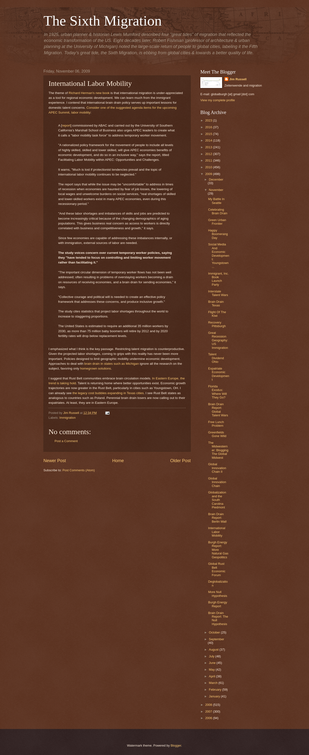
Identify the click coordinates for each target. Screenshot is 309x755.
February (215, 689)
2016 (209, 127)
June (213, 663)
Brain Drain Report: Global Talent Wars (218, 409)
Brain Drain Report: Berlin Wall (217, 517)
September (216, 639)
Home (118, 460)
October (215, 632)
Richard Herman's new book (89, 93)
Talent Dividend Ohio (216, 358)
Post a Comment (66, 441)
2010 (209, 167)
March (213, 683)
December (216, 179)
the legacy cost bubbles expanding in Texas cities (108, 393)
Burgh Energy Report (217, 604)
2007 (209, 711)
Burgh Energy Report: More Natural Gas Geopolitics (218, 549)
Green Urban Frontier (217, 221)
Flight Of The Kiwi (217, 313)
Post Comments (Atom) (79, 470)
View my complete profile (217, 100)
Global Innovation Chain (217, 482)
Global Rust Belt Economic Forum (216, 569)
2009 (209, 174)
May (212, 669)
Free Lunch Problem (216, 423)
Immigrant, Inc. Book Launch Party (218, 279)
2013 (209, 147)
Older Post (180, 460)
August (214, 649)
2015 (209, 134)
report (66, 125)
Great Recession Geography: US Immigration (218, 340)
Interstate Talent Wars (218, 293)
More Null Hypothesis (217, 593)
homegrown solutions (95, 368)
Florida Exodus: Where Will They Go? (217, 391)
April (212, 676)
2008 (209, 705)
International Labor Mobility (216, 531)
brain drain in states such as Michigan (111, 363)
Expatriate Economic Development (218, 374)
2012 (209, 154)
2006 (209, 718)
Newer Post (54, 460)
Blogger (176, 745)
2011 (209, 160)
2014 (209, 140)
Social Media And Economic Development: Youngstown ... (218, 256)
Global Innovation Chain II (217, 467)
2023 (209, 120)
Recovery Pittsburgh (217, 324)
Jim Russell (238, 79)
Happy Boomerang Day (218, 234)
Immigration (67, 417)
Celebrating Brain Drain (217, 211)
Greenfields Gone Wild (217, 434)
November (216, 190)
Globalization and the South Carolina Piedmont (217, 500)
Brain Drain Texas (216, 303)
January (215, 696)
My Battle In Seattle (216, 200)
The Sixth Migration (102, 21)
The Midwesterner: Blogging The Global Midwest (218, 450)
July (212, 656)
